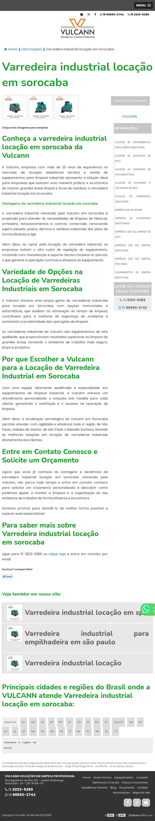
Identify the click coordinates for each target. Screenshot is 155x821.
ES (42, 722)
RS (79, 722)
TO (115, 731)
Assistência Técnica (95, 787)
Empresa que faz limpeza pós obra (133, 261)
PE (88, 722)
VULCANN (129, 116)
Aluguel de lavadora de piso (133, 158)
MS (52, 731)
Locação (142, 777)
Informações (126, 128)
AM (131, 722)
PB (61, 731)
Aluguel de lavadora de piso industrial (133, 172)
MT (42, 731)
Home (87, 777)
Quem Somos (102, 777)
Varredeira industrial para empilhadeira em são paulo (87, 638)
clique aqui (57, 554)
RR (97, 731)
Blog (113, 787)
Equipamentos (124, 777)
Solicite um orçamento (130, 101)
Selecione (10, 722)
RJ (23, 722)
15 (138, 14)
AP (23, 731)
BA (96, 722)
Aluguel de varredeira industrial (133, 199)
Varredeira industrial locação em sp (84, 612)
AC (6, 731)
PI (70, 731)
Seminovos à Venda (105, 782)
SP (51, 722)
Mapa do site (141, 793)
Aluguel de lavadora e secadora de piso (133, 185)
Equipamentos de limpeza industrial (133, 275)
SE (106, 731)
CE (106, 722)
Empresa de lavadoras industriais (133, 220)
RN (78, 731)
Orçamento (126, 787)
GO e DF (118, 722)
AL (15, 731)
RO (88, 731)
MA (33, 731)
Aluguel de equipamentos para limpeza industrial (133, 144)
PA (140, 722)
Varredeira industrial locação (73, 663)
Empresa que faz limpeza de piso (133, 234)
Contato (142, 787)
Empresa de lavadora (128, 210)
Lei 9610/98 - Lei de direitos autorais (114, 766)
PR (60, 722)
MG (33, 722)
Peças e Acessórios (135, 782)
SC (69, 722)
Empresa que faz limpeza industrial (133, 247)
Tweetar (7, 576)
